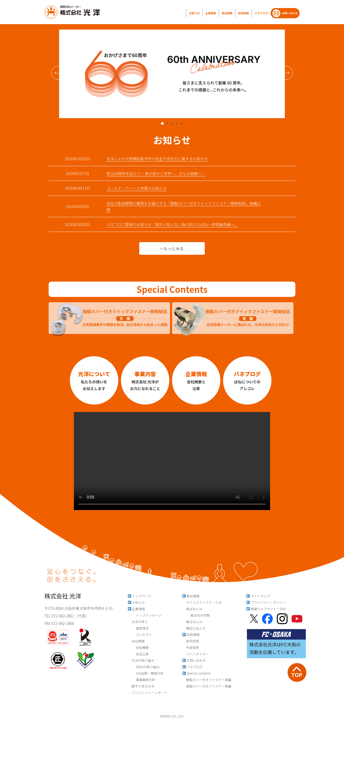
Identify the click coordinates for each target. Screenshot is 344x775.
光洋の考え (138, 621)
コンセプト (140, 634)
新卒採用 (190, 641)
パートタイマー (195, 654)
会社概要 (138, 647)
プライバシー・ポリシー (266, 602)
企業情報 (210, 13)
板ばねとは (192, 608)
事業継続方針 (141, 679)
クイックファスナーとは (202, 602)
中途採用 (190, 647)
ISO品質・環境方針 (146, 673)
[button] (286, 73)
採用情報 (243, 13)
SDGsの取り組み (144, 666)
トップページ (139, 596)
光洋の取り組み (141, 660)
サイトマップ (258, 596)
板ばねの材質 (196, 615)
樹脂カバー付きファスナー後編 (206, 686)
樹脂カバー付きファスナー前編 (206, 679)
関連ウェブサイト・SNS (266, 608)
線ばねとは (192, 621)
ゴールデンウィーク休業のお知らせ (136, 188)
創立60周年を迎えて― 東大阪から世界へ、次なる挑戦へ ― (156, 173)
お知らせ (194, 13)
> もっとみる (172, 248)
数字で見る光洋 (141, 686)
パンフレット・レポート (147, 692)
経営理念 (138, 628)
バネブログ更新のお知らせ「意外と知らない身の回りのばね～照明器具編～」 (172, 224)
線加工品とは (194, 628)
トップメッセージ (145, 615)
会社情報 (136, 641)
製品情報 (227, 13)
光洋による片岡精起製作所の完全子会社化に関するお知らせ (157, 158)
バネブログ (261, 13)
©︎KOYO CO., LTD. (172, 716)
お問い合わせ (285, 13)
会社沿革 (138, 654)
